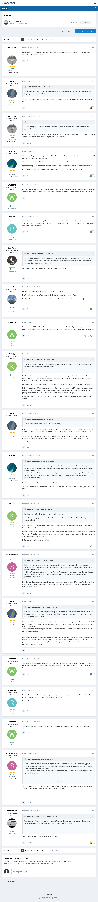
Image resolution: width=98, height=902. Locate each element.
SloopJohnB (16, 21)
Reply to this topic (85, 31)
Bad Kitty (12, 248)
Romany (12, 690)
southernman (12, 554)
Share (74, 22)
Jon (12, 287)
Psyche (12, 216)
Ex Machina (12, 811)
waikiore (12, 185)
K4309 (12, 354)
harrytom (12, 47)
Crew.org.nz (9, 2)
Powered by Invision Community (49, 899)
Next (42, 39)
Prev (8, 39)
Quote (29, 61)
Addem (12, 151)
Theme (49, 894)
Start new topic (66, 31)
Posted (31, 47)
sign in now (49, 861)
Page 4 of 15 (55, 39)
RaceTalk (23, 23)
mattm (12, 81)
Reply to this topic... (20, 872)
